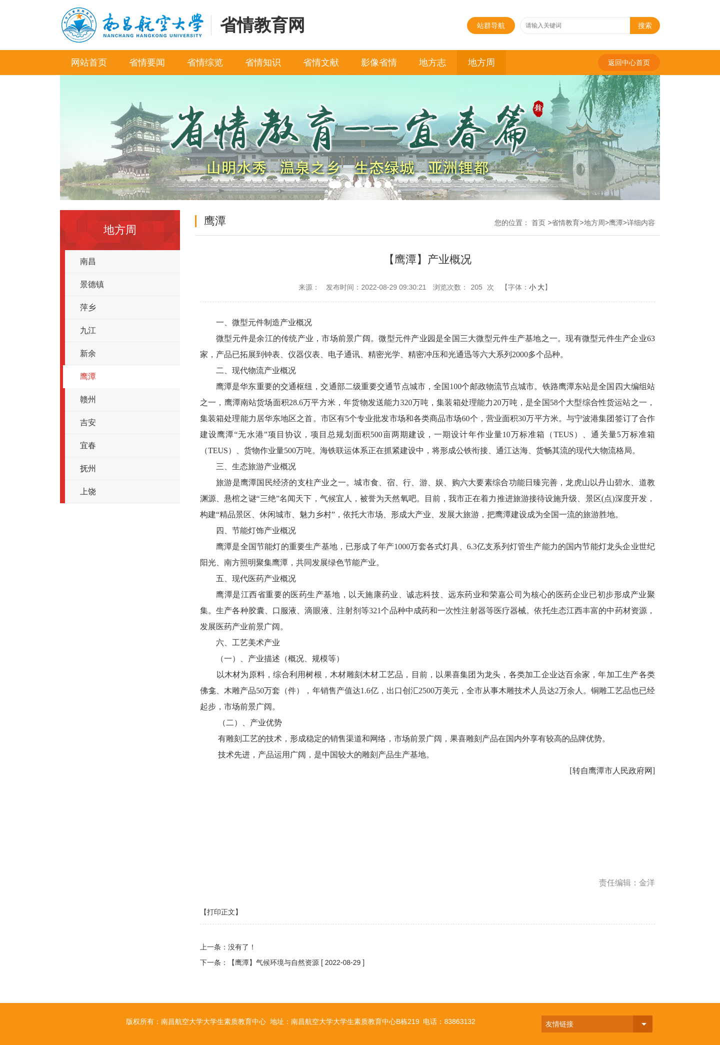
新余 (88, 353)
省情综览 (205, 63)
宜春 (88, 445)
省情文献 (321, 63)
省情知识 (263, 63)
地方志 (432, 63)
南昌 (88, 261)
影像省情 (379, 63)
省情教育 (566, 223)
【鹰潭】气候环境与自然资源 (273, 962)
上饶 (88, 491)
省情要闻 (147, 63)
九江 (88, 330)
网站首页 (89, 63)
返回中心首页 (629, 63)
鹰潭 (88, 376)
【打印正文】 (221, 912)
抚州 (88, 468)
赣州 (88, 399)
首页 (539, 223)
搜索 (645, 26)
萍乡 (88, 307)
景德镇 (92, 284)
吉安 (88, 422)
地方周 (481, 63)
